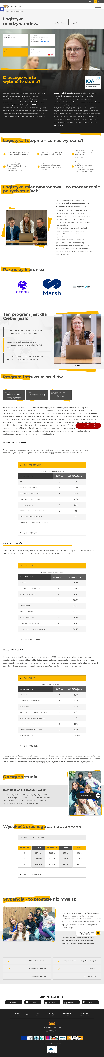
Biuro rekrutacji (17, 1014)
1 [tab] (75, 365)
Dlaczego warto (28, 6)
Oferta (8, 11)
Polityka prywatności (50, 1014)
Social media (37, 1014)
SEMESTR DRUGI (29, 533)
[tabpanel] (77, 339)
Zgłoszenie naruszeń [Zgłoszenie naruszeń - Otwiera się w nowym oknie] (67, 1014)
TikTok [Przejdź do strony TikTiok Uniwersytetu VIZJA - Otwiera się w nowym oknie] (90, 1002)
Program (38, 6)
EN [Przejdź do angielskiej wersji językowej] (99, 1)
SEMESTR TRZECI (30, 566)
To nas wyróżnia (90, 976)
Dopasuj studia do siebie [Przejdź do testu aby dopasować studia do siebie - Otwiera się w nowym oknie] (86, 933)
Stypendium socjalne (38, 976)
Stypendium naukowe (37, 961)
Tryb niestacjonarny (33, 838)
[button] (2, 9)
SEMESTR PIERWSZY (31, 465)
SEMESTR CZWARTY (31, 639)
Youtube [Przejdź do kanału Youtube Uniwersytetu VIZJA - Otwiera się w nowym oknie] (33, 1002)
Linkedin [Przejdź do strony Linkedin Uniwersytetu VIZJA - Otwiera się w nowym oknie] (71, 1002)
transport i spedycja (82, 122)
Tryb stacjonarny (31, 875)
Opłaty (44, 6)
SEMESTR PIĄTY (29, 678)
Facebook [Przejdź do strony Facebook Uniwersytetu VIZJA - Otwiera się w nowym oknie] (13, 1002)
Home (4, 11)
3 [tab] (80, 365)
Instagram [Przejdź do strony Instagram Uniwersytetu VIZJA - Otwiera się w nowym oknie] (51, 1002)
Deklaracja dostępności (84, 1014)
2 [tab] (78, 365)
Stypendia (51, 6)
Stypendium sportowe (37, 968)
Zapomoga (92, 968)
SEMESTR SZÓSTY (30, 746)
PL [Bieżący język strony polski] (95, 1)
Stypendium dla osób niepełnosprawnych (80, 961)
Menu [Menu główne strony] (97, 6)
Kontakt (27, 1014)
